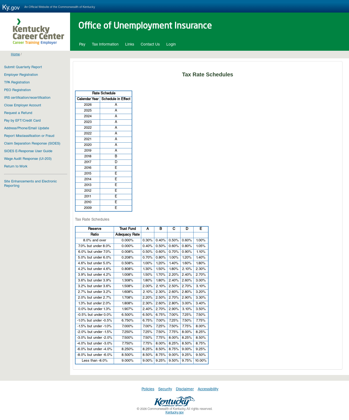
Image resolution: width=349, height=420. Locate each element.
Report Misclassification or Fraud (29, 136)
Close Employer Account (22, 105)
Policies (148, 389)
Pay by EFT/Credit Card (22, 121)
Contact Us (150, 45)
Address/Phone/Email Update (26, 128)
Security (165, 389)
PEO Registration (17, 90)
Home (15, 54)
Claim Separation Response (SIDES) (32, 144)
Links (129, 45)
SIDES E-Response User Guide (28, 151)
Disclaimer (185, 389)
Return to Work (15, 167)
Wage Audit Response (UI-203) (28, 159)
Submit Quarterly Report (23, 67)
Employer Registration (21, 75)
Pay (82, 45)
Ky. (12, 8)
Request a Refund (18, 113)
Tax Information (105, 45)
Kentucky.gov (175, 412)
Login (171, 45)
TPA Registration (17, 83)
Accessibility (208, 389)
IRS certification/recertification (27, 98)
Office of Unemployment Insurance (145, 26)
